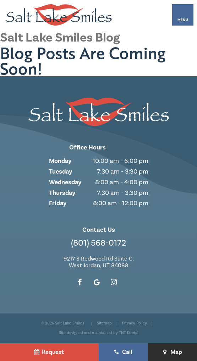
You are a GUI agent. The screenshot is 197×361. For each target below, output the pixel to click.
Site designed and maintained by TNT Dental (98, 332)
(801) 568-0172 (98, 243)
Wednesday (65, 182)
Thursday (62, 193)
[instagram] (114, 282)
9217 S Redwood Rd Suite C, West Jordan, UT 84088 (99, 262)
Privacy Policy (134, 323)
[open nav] (182, 15)
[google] (97, 282)
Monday (60, 161)
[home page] (58, 15)
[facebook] (80, 282)
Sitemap (104, 323)
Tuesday (60, 171)
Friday (57, 203)
